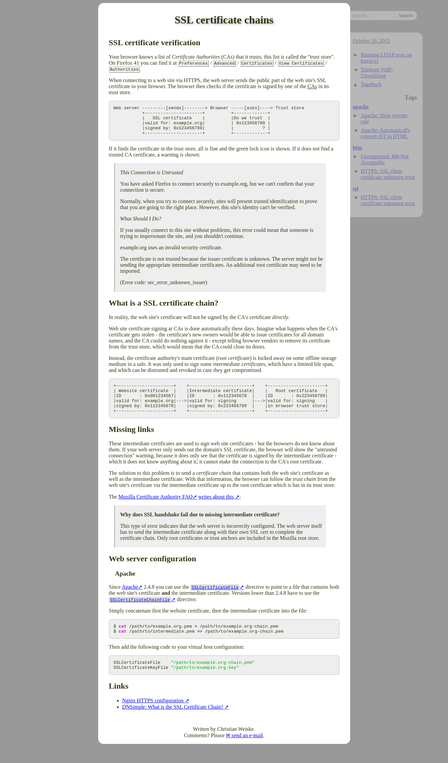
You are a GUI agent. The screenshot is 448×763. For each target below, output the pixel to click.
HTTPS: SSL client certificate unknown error (388, 174)
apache (361, 107)
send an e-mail (247, 751)
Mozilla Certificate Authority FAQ (155, 509)
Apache (130, 599)
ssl (356, 188)
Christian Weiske (235, 745)
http (357, 147)
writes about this (216, 509)
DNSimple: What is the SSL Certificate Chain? (173, 723)
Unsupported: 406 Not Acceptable (385, 159)
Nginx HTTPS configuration (153, 716)
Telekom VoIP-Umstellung (377, 72)
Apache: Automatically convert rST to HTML (385, 133)
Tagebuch (371, 84)
